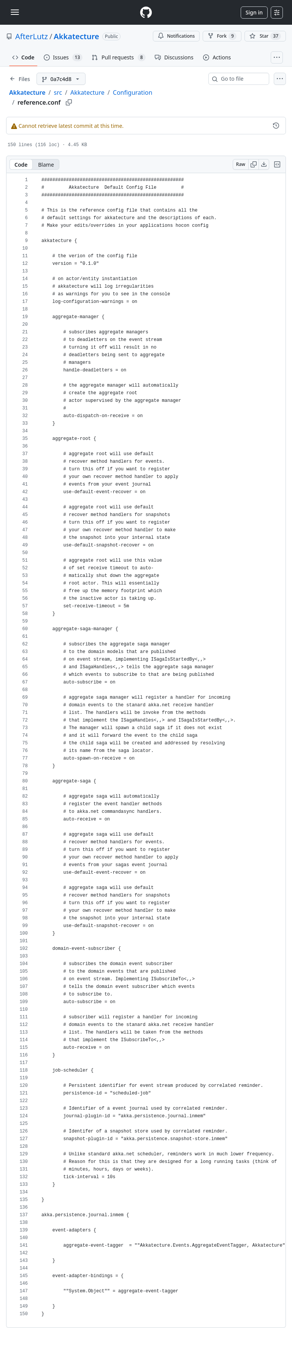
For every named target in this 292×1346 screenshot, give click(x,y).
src (58, 92)
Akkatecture (76, 36)
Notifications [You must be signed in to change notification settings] (176, 36)
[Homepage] (146, 12)
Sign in (254, 12)
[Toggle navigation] (15, 12)
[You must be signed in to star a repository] (265, 36)
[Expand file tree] (19, 79)
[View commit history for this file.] (276, 125)
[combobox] (242, 78)
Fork (222, 36)
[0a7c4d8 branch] (61, 79)
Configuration (132, 92)
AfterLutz (31, 36)
